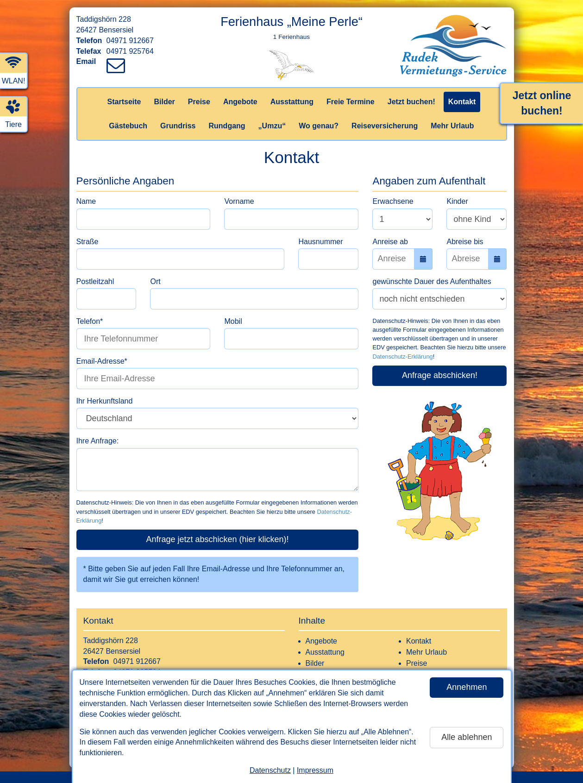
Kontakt (462, 102)
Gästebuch (128, 126)
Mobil (233, 321)
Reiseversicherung (384, 126)
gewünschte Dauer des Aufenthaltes (431, 281)
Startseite (124, 102)
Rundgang (227, 126)
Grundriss (177, 126)
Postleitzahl (95, 281)
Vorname (239, 201)
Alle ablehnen (466, 737)
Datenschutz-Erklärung (402, 356)
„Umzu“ (272, 126)
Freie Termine (350, 102)
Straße (87, 242)
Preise (199, 102)
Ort (155, 281)
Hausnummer (320, 242)
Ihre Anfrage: (97, 441)
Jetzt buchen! (411, 102)
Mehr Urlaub (452, 126)
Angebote (240, 102)
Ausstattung (291, 102)
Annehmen (466, 687)
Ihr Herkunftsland (104, 401)
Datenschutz (270, 770)
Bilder (164, 102)
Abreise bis (464, 242)
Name (86, 201)
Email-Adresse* (101, 361)
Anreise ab (390, 242)
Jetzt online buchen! (542, 103)
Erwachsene (392, 201)
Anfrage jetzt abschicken (217, 539)
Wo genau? (319, 126)
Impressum (315, 770)
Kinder (457, 201)
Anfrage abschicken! (439, 375)
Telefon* (89, 321)
